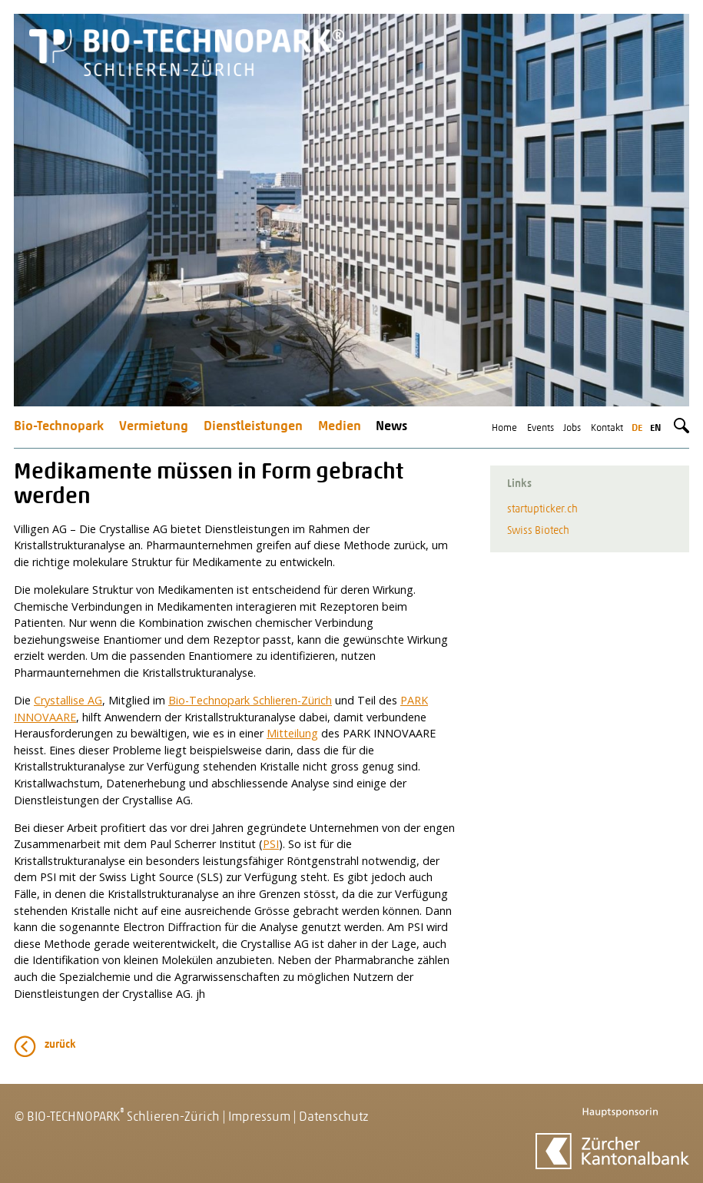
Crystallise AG (68, 700)
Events (540, 428)
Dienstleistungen (253, 427)
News (391, 427)
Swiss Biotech (538, 531)
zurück (60, 1045)
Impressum (259, 1117)
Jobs (572, 428)
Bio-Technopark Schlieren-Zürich (250, 700)
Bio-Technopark (59, 427)
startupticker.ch (542, 509)
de (637, 428)
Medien (339, 427)
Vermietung (153, 427)
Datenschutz (334, 1117)
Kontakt (607, 428)
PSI (271, 844)
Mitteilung (292, 733)
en (655, 428)
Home (504, 428)
